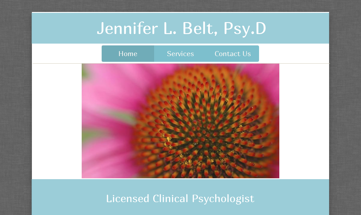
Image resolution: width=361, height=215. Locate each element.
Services (180, 53)
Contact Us (233, 53)
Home (127, 53)
